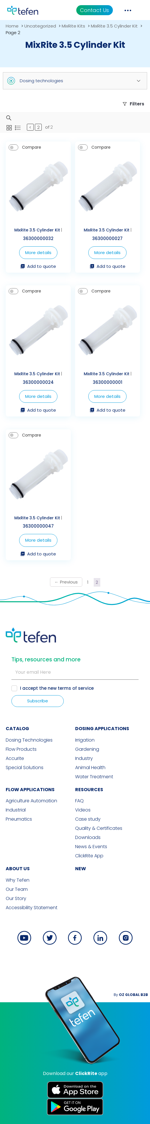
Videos (83, 810)
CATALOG (17, 728)
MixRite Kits (73, 26)
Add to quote (38, 266)
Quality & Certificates (98, 828)
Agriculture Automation (31, 801)
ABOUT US (18, 868)
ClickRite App (89, 856)
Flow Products (21, 749)
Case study (88, 819)
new (80, 868)
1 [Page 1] (88, 582)
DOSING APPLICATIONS (102, 728)
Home (12, 26)
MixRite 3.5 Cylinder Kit (114, 26)
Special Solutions (24, 768)
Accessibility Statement (31, 908)
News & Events (91, 847)
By (131, 994)
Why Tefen (17, 880)
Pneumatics (19, 819)
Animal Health (90, 768)
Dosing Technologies (29, 740)
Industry (84, 758)
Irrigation (85, 740)
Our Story (16, 898)
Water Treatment (94, 777)
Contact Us (94, 10)
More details (38, 252)
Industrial (16, 810)
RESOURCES (89, 789)
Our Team (17, 889)
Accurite (15, 758)
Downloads (88, 837)
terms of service (76, 688)
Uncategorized (40, 26)
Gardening (87, 749)
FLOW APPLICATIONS (30, 789)
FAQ (79, 801)
